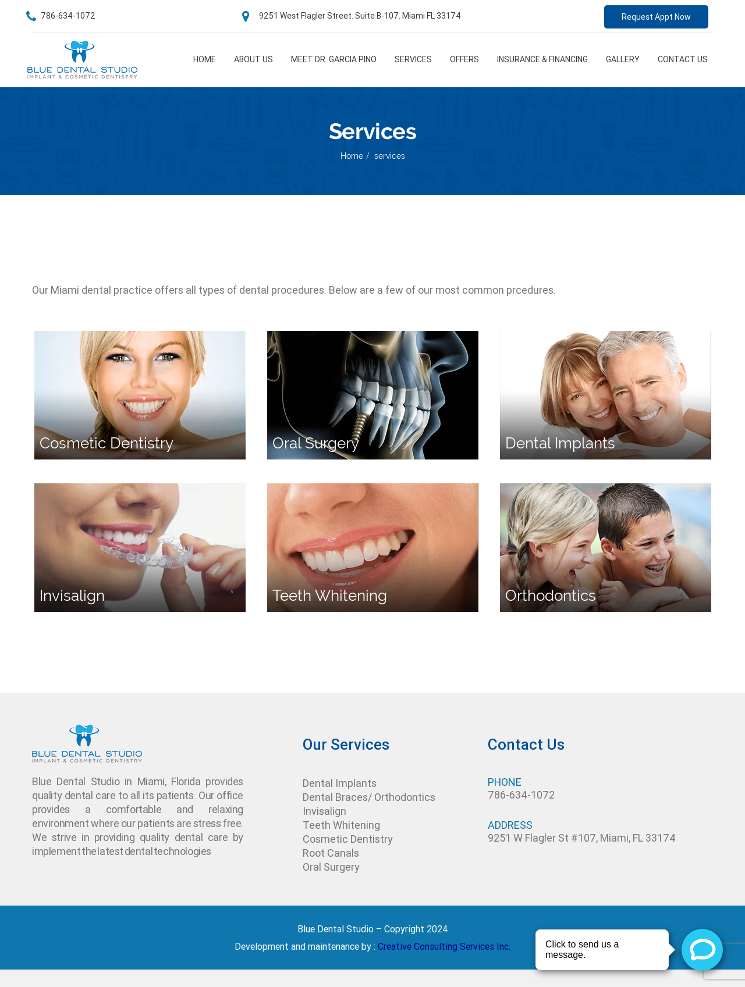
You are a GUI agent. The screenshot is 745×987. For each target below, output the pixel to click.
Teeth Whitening (341, 825)
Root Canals (331, 853)
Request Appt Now (656, 17)
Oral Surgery (331, 867)
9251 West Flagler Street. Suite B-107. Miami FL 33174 (351, 15)
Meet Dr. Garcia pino (334, 59)
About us (253, 59)
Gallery (623, 59)
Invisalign (324, 811)
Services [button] (413, 59)
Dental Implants (340, 783)
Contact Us (683, 59)
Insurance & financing (542, 59)
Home (204, 59)
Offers (464, 59)
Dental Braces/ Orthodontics (369, 797)
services (389, 156)
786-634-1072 (60, 15)
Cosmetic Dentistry (348, 839)
